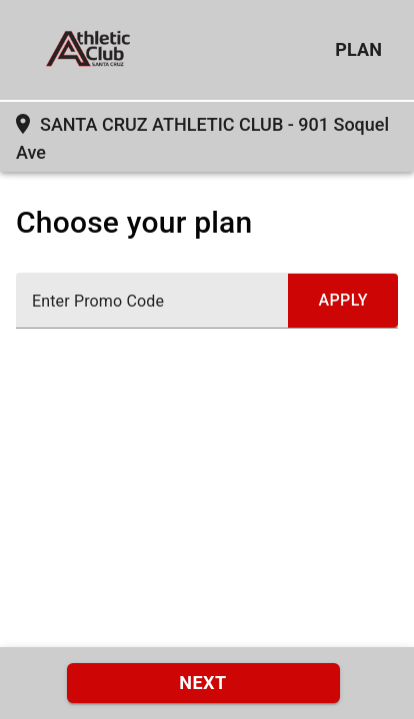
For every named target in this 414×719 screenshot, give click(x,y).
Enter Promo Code (98, 302)
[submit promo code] (343, 301)
